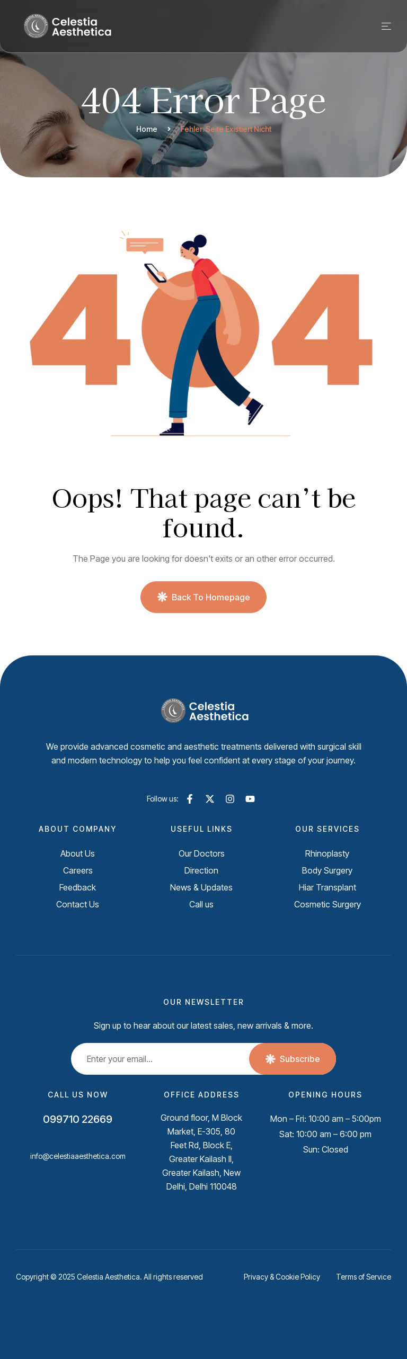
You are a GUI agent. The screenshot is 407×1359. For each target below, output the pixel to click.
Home (146, 128)
